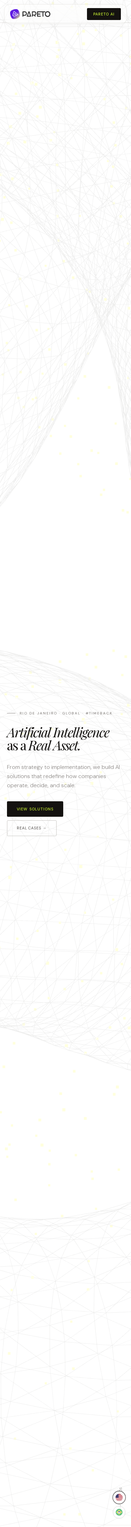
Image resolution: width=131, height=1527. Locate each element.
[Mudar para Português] (119, 1512)
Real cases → (32, 828)
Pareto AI (104, 14)
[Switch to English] (119, 1497)
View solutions (35, 809)
